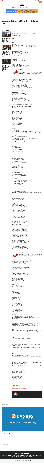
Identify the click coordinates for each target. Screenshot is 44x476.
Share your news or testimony (36, 455)
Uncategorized (5, 18)
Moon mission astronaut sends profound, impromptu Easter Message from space (6, 40)
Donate (14, 455)
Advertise (17, 455)
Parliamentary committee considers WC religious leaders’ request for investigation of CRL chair (6, 68)
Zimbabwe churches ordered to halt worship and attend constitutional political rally (6, 53)
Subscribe (4, 435)
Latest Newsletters (6, 444)
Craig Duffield (8, 26)
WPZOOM (29, 460)
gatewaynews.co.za (22, 453)
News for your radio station (7, 443)
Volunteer (4, 442)
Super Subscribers (5, 436)
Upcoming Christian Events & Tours (25, 455)
